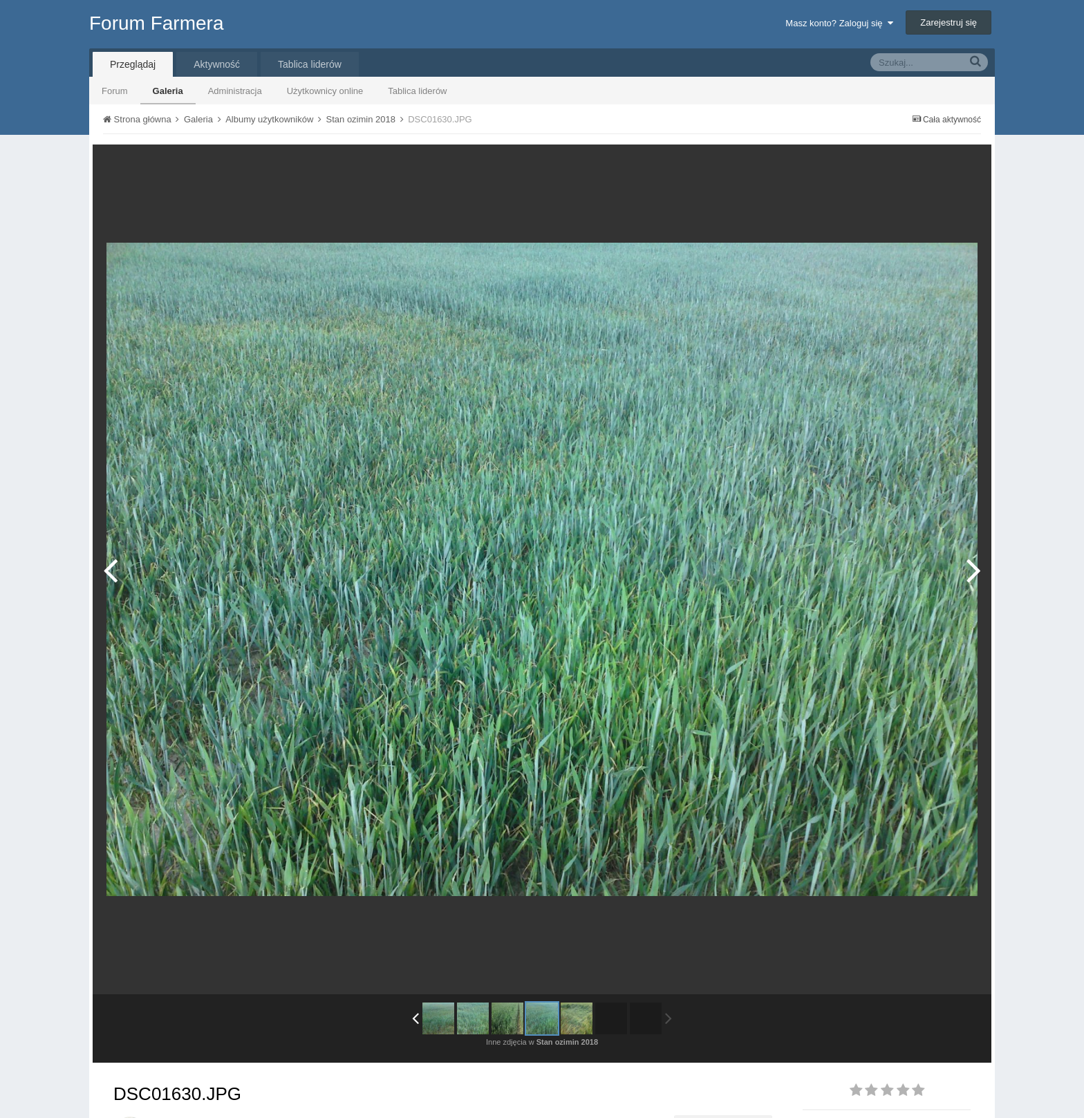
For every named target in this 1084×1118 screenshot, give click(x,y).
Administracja (235, 91)
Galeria (168, 91)
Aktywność (217, 64)
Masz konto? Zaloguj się (839, 23)
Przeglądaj (133, 64)
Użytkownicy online (325, 91)
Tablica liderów (417, 91)
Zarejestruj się (948, 22)
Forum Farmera (156, 23)
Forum (115, 91)
